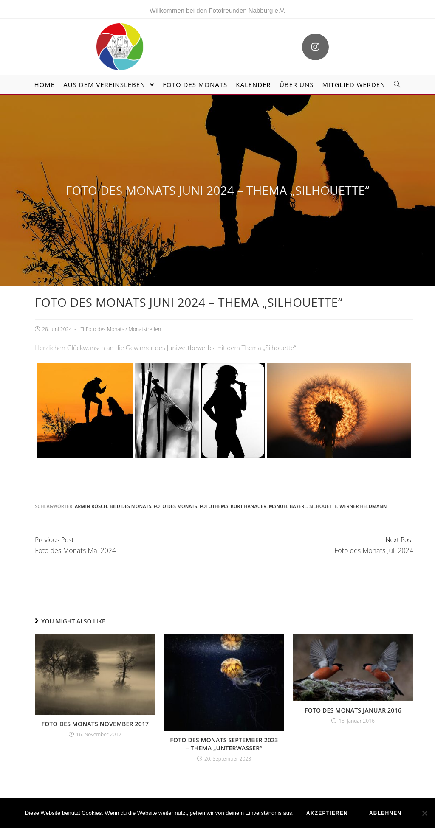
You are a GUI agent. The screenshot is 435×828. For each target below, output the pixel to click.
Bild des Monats (130, 506)
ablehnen (385, 813)
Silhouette (323, 506)
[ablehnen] (424, 813)
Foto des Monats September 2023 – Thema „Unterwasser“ (224, 744)
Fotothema (214, 506)
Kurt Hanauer (248, 506)
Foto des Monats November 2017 (95, 724)
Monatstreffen (145, 329)
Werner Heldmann (363, 506)
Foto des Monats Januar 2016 (353, 710)
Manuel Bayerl (288, 506)
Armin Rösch (91, 506)
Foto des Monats (105, 329)
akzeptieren (327, 813)
